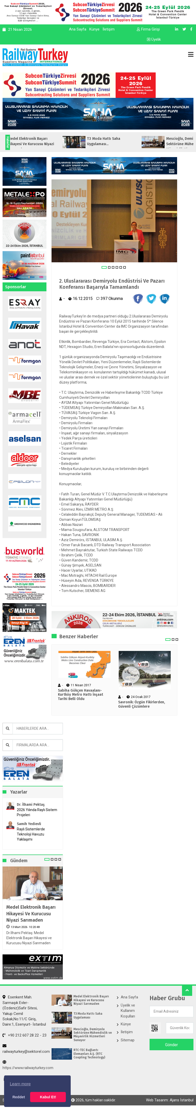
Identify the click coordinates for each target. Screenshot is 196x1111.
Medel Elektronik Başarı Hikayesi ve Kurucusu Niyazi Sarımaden (31, 913)
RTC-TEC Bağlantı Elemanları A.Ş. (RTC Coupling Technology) (89, 1053)
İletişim (109, 29)
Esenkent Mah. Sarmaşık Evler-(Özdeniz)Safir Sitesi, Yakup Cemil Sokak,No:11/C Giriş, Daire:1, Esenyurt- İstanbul (24, 1011)
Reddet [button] (19, 1097)
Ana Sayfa (77, 29)
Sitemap (127, 1040)
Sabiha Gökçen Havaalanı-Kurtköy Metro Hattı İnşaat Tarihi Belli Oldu (80, 695)
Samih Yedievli (29, 824)
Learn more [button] (20, 1084)
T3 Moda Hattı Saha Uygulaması (88, 1015)
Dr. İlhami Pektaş (31, 804)
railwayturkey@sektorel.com (26, 1049)
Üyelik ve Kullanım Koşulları (128, 1010)
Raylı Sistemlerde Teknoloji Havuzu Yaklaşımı (31, 834)
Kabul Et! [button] (48, 1097)
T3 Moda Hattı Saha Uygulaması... (113, 141)
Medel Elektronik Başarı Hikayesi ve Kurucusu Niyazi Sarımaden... (41, 143)
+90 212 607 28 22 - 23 (24, 1035)
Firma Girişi (148, 29)
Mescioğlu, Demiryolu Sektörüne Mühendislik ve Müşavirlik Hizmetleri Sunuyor (93, 1034)
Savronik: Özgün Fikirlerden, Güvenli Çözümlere (141, 704)
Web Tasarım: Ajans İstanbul (169, 1100)
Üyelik (154, 39)
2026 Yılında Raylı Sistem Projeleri (37, 812)
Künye (94, 29)
